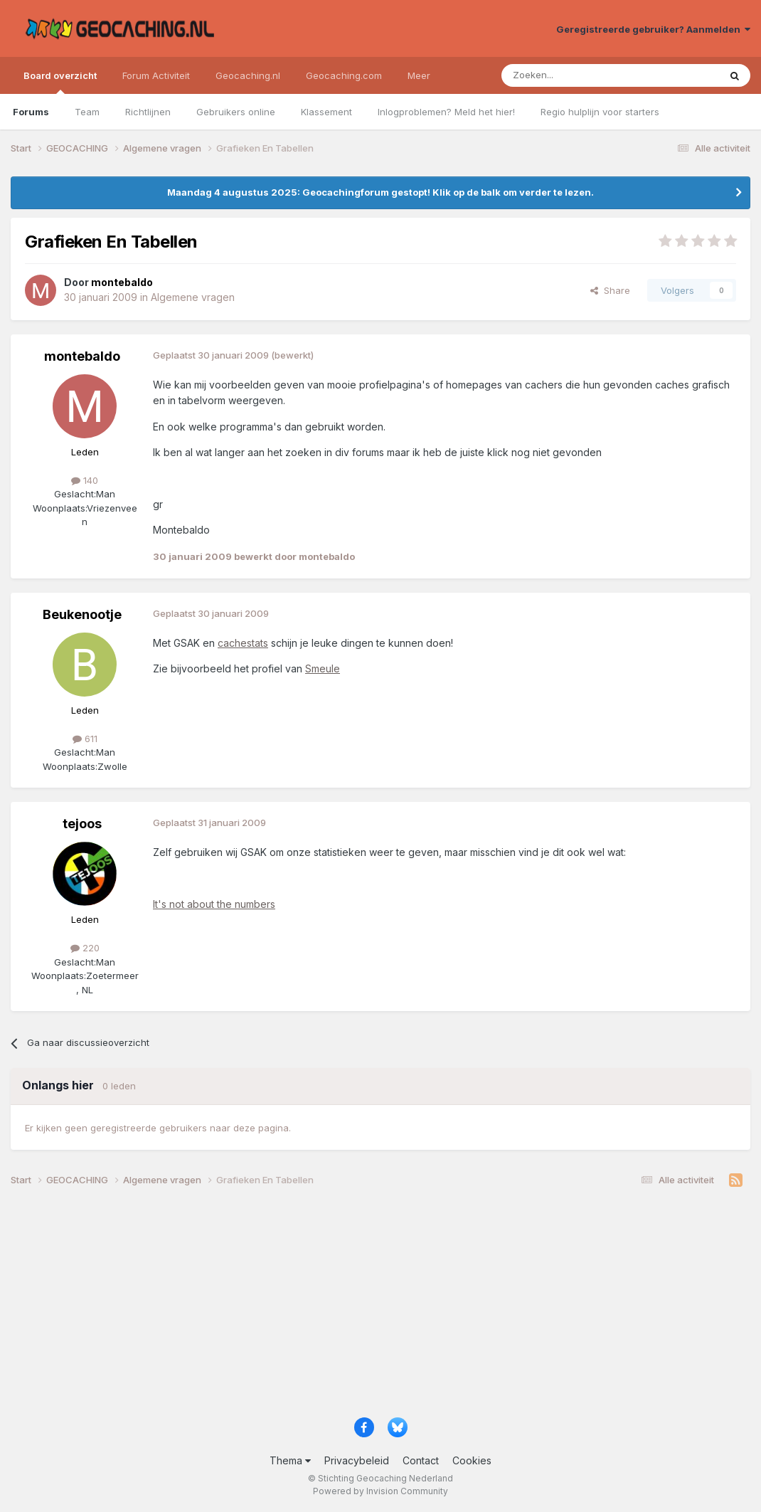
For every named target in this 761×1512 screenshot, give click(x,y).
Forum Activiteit (156, 75)
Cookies (471, 1460)
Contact (421, 1460)
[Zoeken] (566, 75)
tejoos (82, 823)
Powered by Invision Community (380, 1491)
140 (84, 480)
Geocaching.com (344, 75)
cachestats (243, 643)
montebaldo (82, 356)
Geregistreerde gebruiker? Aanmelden (653, 29)
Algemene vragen (193, 297)
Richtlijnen (148, 111)
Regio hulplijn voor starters (600, 111)
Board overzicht (60, 82)
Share (610, 290)
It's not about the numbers (214, 904)
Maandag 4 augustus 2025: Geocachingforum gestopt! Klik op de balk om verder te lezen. (380, 192)
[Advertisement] (380, 1307)
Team (87, 111)
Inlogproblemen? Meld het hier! (446, 111)
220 (85, 947)
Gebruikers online (235, 111)
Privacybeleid (356, 1460)
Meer (419, 75)
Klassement (326, 111)
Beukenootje (82, 614)
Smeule (322, 668)
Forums (31, 111)
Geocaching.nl (247, 75)
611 (85, 738)
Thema (290, 1460)
